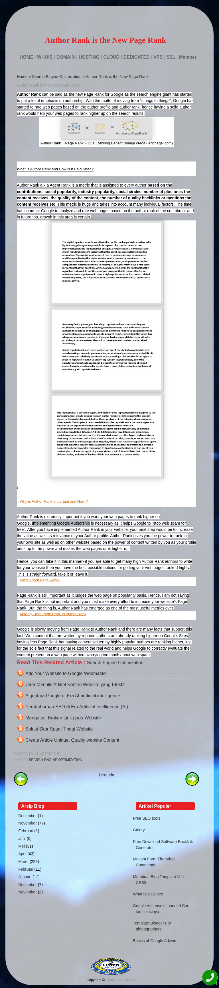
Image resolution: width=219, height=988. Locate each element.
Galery (139, 830)
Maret (23, 861)
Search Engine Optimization (57, 76)
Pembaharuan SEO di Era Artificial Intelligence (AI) (76, 706)
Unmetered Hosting (120, 980)
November (27, 823)
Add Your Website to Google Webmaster (66, 673)
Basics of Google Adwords (156, 940)
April (22, 854)
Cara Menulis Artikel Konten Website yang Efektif (74, 684)
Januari (24, 877)
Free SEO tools (146, 818)
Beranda (106, 775)
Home (22, 76)
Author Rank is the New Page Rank (117, 76)
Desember (27, 815)
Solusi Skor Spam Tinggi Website (59, 729)
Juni (22, 838)
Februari (25, 831)
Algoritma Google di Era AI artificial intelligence (72, 695)
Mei (21, 846)
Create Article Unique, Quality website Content (72, 740)
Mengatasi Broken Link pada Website (63, 717)
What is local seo (148, 894)
